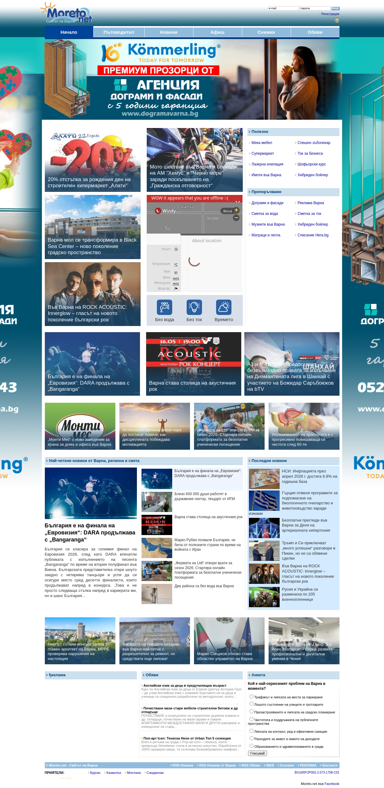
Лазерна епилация (266, 164)
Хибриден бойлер (311, 175)
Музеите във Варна (267, 224)
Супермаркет (261, 153)
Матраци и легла (265, 235)
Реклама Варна (309, 203)
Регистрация (330, 14)
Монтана (133, 772)
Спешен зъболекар (313, 143)
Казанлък (112, 772)
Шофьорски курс (310, 164)
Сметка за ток (308, 214)
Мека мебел (260, 143)
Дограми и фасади (266, 203)
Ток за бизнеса (309, 153)
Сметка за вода (263, 214)
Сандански (154, 772)
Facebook (331, 784)
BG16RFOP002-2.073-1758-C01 (317, 772)
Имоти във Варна (265, 175)
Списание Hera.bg (312, 235)
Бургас (94, 772)
